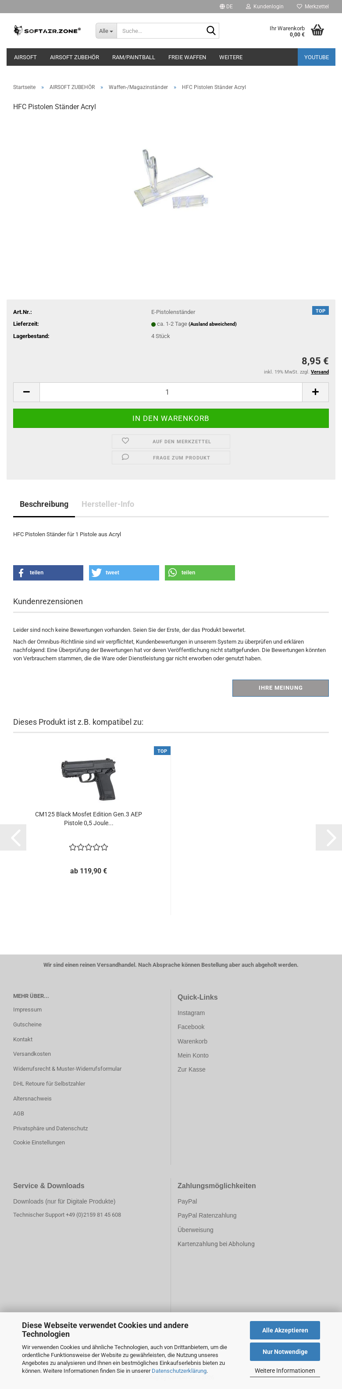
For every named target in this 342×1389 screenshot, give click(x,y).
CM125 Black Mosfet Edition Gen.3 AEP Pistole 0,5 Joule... (88, 818)
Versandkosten (32, 1054)
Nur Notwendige (285, 1351)
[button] (226, 6)
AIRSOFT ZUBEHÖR (74, 57)
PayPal (187, 1201)
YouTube (316, 57)
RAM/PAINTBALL (133, 57)
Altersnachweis (32, 1098)
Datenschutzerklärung (179, 1371)
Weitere (230, 57)
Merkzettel (313, 7)
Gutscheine (27, 1024)
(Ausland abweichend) (213, 324)
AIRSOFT (25, 57)
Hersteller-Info (108, 504)
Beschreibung (44, 504)
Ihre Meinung (281, 687)
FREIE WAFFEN (187, 57)
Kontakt (22, 1039)
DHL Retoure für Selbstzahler (49, 1083)
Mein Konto (193, 1055)
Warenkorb (192, 1041)
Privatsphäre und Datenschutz (50, 1128)
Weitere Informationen (285, 1370)
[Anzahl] (171, 392)
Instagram (191, 1012)
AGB (18, 1113)
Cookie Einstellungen (39, 1142)
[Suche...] (106, 31)
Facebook (191, 1026)
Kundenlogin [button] (265, 7)
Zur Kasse (192, 1069)
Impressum (27, 1009)
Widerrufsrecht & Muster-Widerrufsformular (67, 1068)
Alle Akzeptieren (285, 1330)
